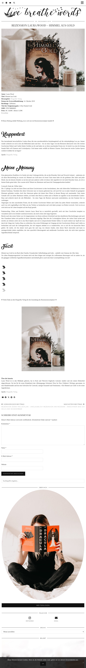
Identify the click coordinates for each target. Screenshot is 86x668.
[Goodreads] (6, 3)
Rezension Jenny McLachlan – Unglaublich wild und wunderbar (22, 406)
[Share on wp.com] (14, 397)
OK (43, 663)
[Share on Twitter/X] (8, 397)
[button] (83, 2)
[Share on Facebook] (5, 397)
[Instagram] (2, 3)
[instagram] (30, 619)
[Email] (10, 3)
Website (3, 464)
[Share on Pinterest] (11, 397)
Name (3, 448)
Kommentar (5, 424)
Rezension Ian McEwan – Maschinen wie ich (64, 405)
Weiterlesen (43, 605)
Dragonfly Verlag (16, 99)
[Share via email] (2, 397)
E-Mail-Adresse (7, 456)
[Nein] (83, 662)
